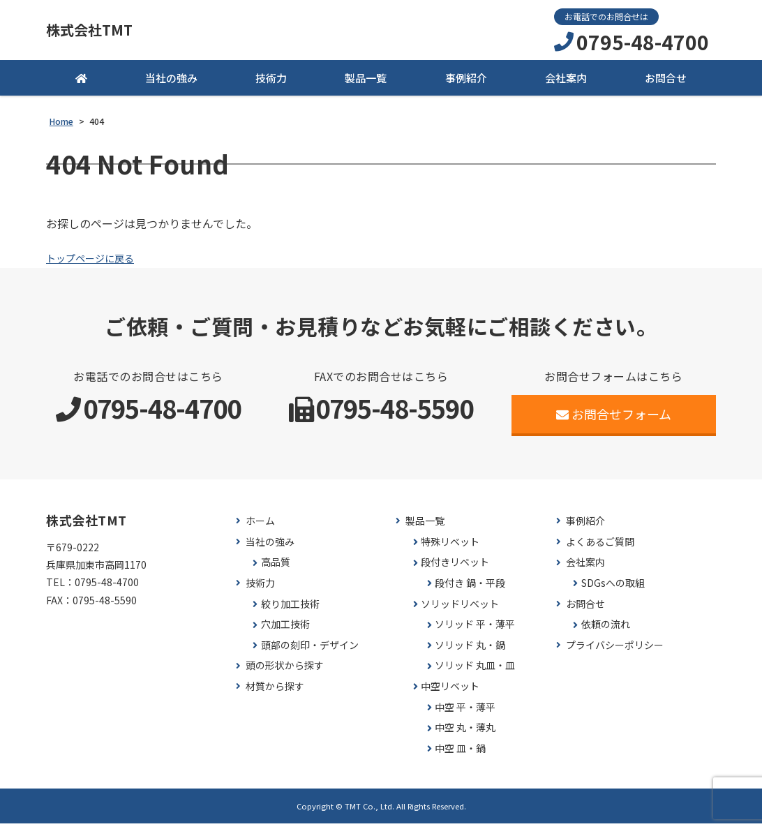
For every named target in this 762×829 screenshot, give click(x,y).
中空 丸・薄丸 (465, 733)
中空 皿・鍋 (460, 754)
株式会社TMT (102, 33)
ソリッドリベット (460, 608)
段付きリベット (455, 567)
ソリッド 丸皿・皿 (475, 671)
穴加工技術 (285, 629)
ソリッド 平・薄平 (475, 629)
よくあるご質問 (600, 547)
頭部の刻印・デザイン (310, 650)
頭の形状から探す (285, 671)
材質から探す (275, 692)
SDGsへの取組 (613, 588)
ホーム (260, 526)
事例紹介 (466, 83)
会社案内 (566, 83)
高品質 (275, 567)
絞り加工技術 (290, 608)
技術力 (271, 83)
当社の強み (171, 83)
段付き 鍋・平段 (470, 588)
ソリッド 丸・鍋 (470, 650)
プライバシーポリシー (615, 650)
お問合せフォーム (613, 419)
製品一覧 (366, 83)
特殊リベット (450, 547)
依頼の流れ (605, 629)
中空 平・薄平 (465, 712)
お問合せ (666, 83)
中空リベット (450, 692)
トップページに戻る (96, 263)
